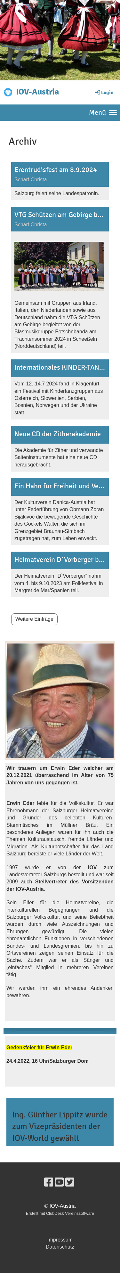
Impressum (60, 1239)
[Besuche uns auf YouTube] (59, 1182)
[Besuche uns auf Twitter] (69, 1182)
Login (104, 92)
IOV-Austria (37, 91)
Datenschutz (60, 1247)
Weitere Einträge (34, 619)
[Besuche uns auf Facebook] (48, 1182)
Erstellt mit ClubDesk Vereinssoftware (60, 1213)
